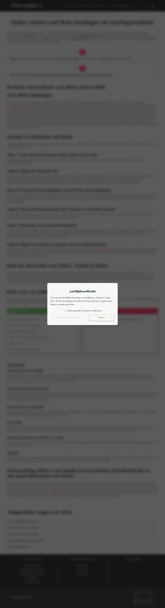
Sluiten (101, 318)
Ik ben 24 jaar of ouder (68, 318)
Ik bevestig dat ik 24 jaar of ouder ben (84, 311)
